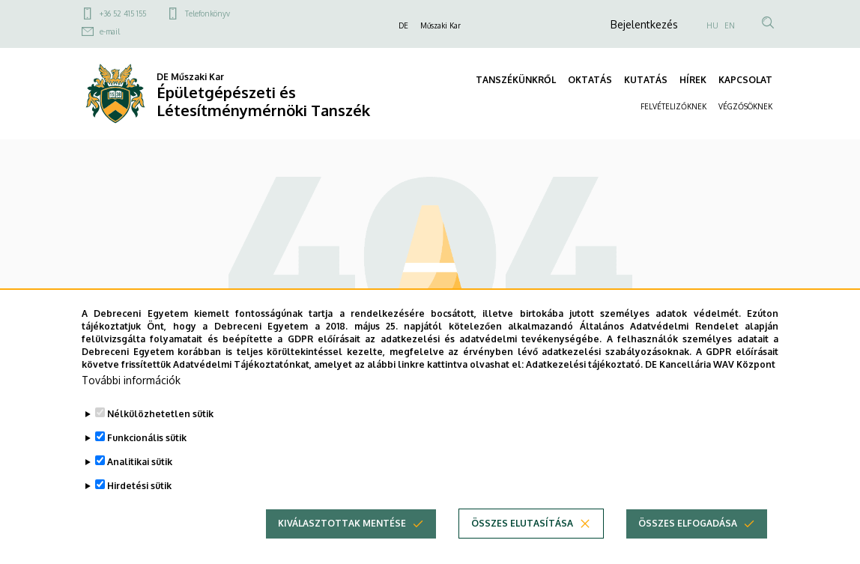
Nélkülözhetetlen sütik (160, 437)
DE (403, 25)
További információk (131, 404)
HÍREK (692, 79)
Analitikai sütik (139, 485)
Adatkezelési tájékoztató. (584, 387)
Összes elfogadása (687, 547)
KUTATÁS (645, 79)
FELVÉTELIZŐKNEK (673, 106)
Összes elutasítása (522, 547)
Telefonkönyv (207, 13)
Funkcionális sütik (147, 461)
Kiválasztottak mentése (342, 547)
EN (729, 25)
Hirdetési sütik (139, 509)
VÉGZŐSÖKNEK (745, 106)
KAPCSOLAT (745, 79)
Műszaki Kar (440, 25)
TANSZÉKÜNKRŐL (516, 79)
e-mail (110, 31)
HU (712, 25)
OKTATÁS (590, 79)
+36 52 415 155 (123, 13)
